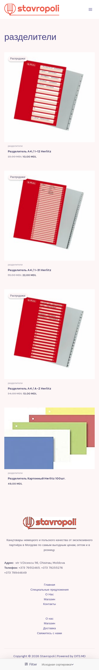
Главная (49, 585)
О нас (50, 618)
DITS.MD (80, 656)
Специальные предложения (49, 589)
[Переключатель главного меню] (90, 9)
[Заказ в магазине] (57, 664)
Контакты (49, 604)
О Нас (49, 594)
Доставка (49, 628)
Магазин (49, 599)
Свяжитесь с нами (49, 633)
